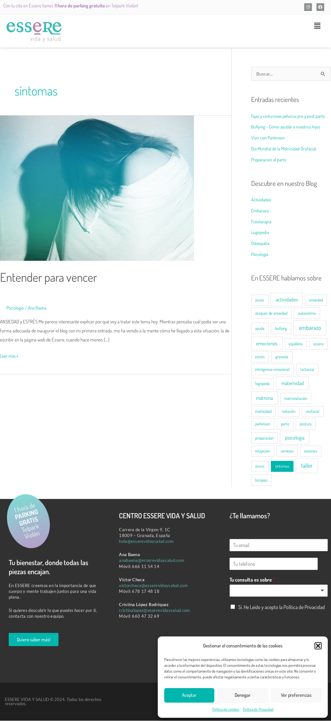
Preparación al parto (269, 160)
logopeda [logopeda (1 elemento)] (262, 383)
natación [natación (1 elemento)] (288, 411)
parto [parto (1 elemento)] (285, 424)
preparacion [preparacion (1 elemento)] (264, 438)
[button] (318, 646)
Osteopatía (261, 243)
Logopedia (260, 232)
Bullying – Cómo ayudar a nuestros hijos (287, 127)
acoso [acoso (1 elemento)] (259, 300)
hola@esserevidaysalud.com (146, 541)
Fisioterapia (261, 222)
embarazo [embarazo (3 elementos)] (310, 327)
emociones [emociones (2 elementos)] (266, 343)
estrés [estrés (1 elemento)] (260, 357)
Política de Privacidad (258, 709)
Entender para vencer (52, 277)
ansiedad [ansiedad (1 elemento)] (316, 300)
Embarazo (260, 211)
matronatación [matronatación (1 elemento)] (295, 398)
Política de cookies (226, 709)
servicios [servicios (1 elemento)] (287, 451)
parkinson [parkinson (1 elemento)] (262, 424)
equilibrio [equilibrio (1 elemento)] (296, 344)
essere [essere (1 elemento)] (318, 344)
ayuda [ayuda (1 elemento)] (259, 328)
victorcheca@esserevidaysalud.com (153, 585)
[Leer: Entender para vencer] (97, 188)
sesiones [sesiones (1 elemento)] (310, 451)
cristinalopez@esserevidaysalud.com (154, 610)
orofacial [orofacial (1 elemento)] (312, 411)
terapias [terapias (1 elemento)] (261, 480)
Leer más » (10, 355)
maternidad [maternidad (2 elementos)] (292, 383)
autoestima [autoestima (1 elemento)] (307, 313)
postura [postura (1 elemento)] (306, 424)
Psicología (15, 308)
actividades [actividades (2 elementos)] (287, 300)
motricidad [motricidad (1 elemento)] (263, 411)
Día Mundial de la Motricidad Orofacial (285, 149)
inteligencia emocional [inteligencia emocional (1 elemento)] (272, 369)
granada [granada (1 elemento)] (281, 357)
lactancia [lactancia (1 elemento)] (307, 369)
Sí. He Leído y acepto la (281, 607)
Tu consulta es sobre (252, 580)
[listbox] (279, 591)
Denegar (243, 695)
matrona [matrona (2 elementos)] (264, 398)
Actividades (261, 200)
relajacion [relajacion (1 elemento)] (262, 451)
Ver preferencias (296, 695)
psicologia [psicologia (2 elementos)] (294, 438)
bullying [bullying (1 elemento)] (281, 328)
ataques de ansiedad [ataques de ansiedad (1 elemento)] (271, 313)
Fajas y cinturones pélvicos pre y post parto (289, 116)
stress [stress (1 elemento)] (259, 466)
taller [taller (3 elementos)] (307, 465)
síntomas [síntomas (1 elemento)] (282, 466)
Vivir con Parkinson (268, 138)
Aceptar (189, 695)
